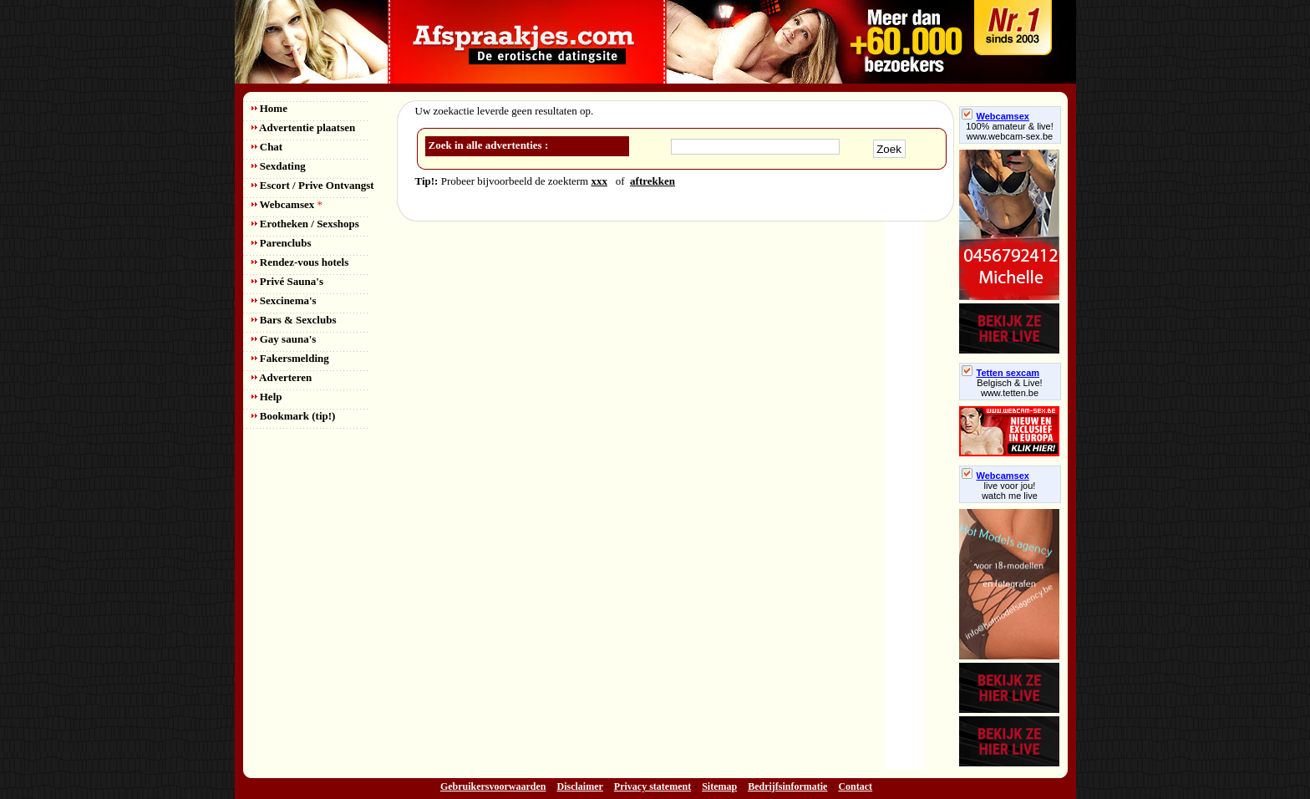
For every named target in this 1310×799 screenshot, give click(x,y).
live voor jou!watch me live (1010, 491)
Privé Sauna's (287, 281)
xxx (599, 181)
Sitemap (719, 786)
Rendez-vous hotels (300, 262)
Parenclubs (281, 243)
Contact (855, 786)
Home (269, 108)
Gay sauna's (284, 339)
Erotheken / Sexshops (305, 223)
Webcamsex (286, 204)
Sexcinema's (284, 300)
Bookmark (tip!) (293, 416)
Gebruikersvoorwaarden (493, 786)
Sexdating (278, 166)
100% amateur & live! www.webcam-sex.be (1010, 131)
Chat (267, 146)
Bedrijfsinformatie (787, 786)
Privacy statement (652, 786)
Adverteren (281, 377)
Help (266, 396)
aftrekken (652, 181)
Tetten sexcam (1001, 373)
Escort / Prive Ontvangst (312, 185)
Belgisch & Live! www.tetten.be (1009, 388)
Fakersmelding (290, 358)
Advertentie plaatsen (303, 127)
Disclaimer (580, 786)
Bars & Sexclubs (294, 319)
